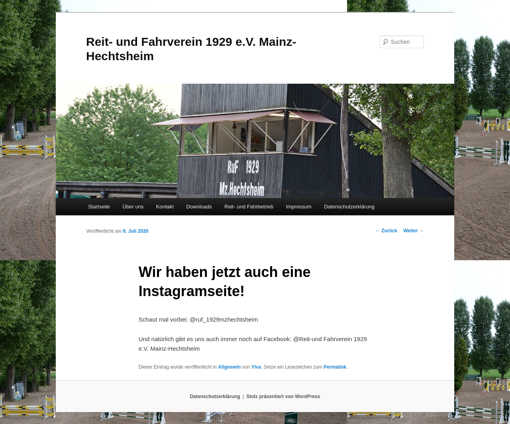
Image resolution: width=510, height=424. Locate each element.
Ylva (256, 367)
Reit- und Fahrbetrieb (248, 207)
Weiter (413, 231)
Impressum (299, 207)
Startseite (99, 207)
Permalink (335, 367)
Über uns (133, 207)
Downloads (199, 207)
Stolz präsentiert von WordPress (283, 396)
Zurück (386, 231)
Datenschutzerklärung (349, 207)
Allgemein (229, 367)
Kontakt (165, 207)
